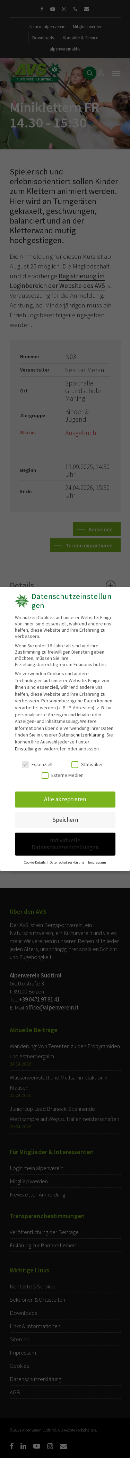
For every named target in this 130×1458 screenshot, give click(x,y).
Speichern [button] (64, 817)
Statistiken (87, 764)
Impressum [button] (96, 858)
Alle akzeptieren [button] (65, 798)
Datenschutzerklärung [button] (67, 858)
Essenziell (37, 764)
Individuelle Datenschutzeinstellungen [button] (64, 840)
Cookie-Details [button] (36, 858)
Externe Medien (63, 775)
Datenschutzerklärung (81, 735)
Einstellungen (29, 749)
